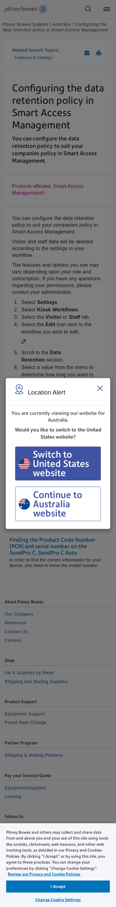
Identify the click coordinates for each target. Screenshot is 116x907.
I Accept (57, 886)
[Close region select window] (99, 388)
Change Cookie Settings (58, 899)
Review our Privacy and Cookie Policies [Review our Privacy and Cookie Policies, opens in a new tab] (44, 874)
